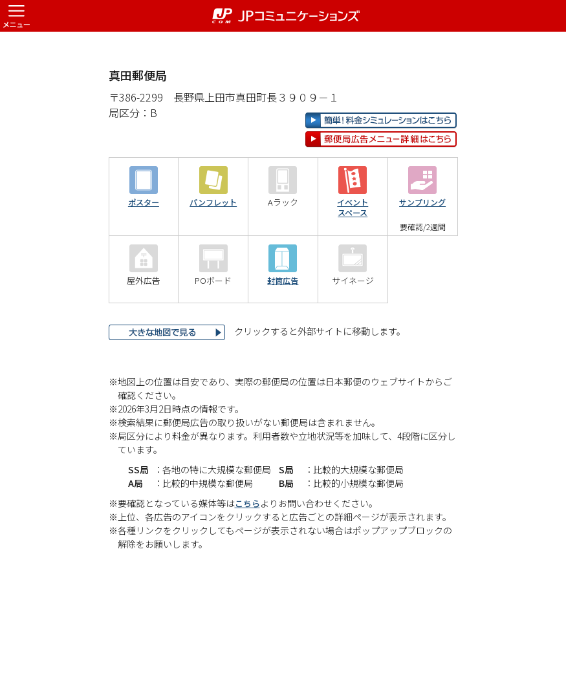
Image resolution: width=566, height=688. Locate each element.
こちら (248, 544)
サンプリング (422, 244)
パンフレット (213, 244)
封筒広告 (282, 322)
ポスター (143, 244)
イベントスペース (352, 249)
